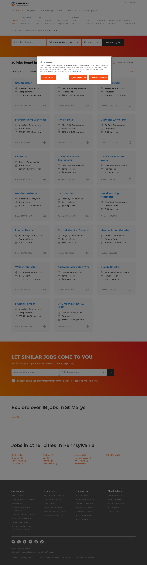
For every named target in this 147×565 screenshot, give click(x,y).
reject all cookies (78, 78)
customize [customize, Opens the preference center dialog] (48, 78)
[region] (74, 70)
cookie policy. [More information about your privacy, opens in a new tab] (76, 71)
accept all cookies (98, 78)
